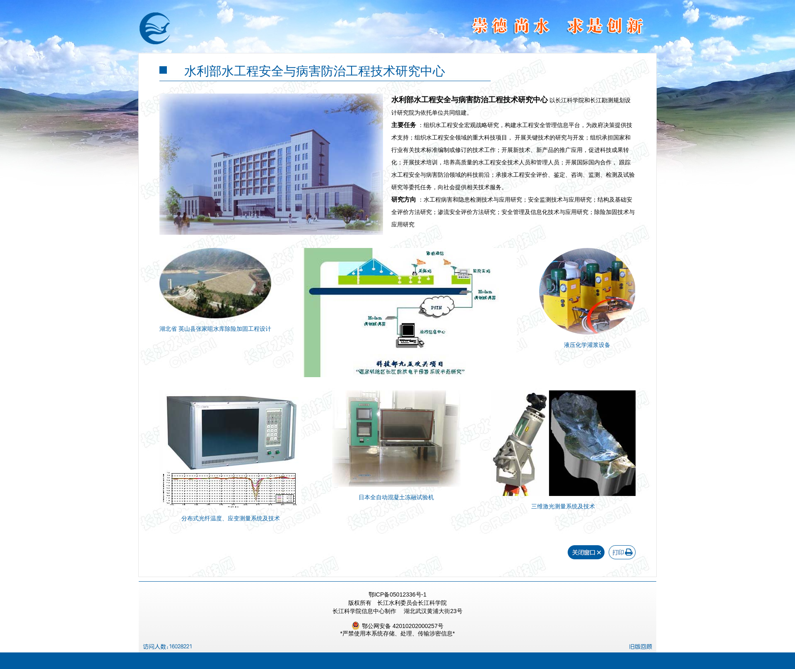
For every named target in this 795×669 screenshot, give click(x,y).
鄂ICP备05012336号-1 (397, 594)
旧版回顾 (640, 647)
